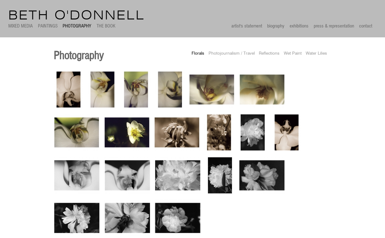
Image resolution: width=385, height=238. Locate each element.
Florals (198, 54)
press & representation (334, 26)
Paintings (48, 26)
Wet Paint (293, 54)
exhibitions (299, 26)
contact (365, 26)
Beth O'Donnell (76, 16)
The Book (106, 26)
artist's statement (246, 26)
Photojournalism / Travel (232, 54)
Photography (77, 26)
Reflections (269, 54)
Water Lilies (316, 54)
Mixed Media (20, 26)
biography (275, 26)
